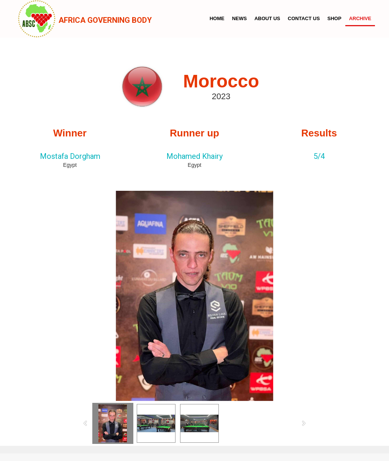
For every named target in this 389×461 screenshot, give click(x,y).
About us (267, 18)
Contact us (304, 18)
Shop (334, 18)
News (239, 18)
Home (217, 18)
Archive (360, 18)
